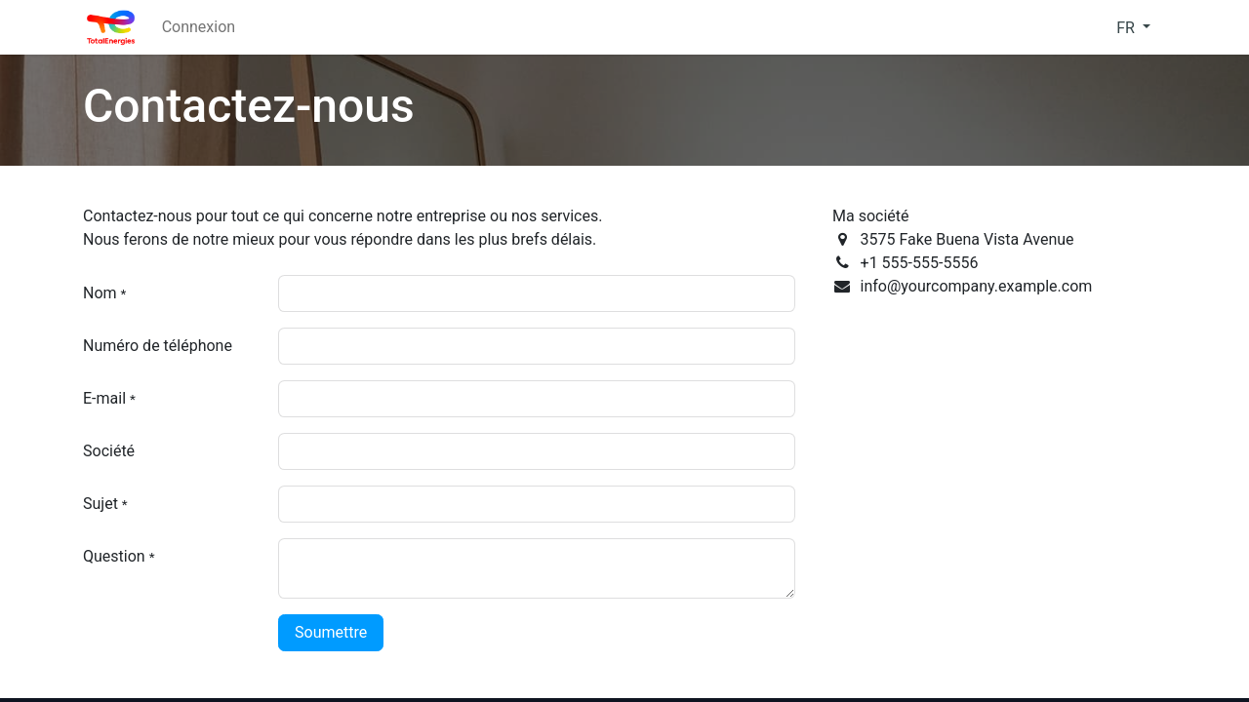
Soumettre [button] (331, 632)
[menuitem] (198, 27)
